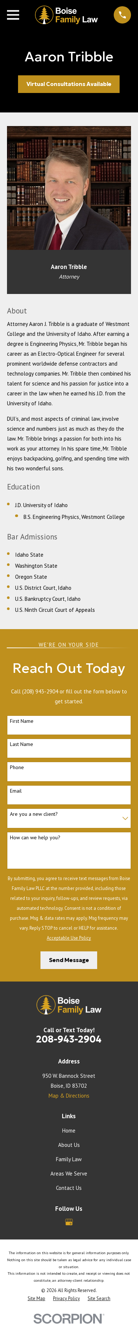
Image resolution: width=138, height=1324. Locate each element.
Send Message (69, 960)
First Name (21, 721)
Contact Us (69, 1187)
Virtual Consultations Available (69, 83)
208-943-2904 (69, 1039)
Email (16, 791)
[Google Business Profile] (69, 1222)
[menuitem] (36, 1298)
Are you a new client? (34, 814)
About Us (69, 1144)
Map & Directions (69, 1095)
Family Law (69, 1159)
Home (68, 1130)
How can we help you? (35, 838)
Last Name (21, 744)
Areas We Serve (68, 1173)
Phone (17, 767)
